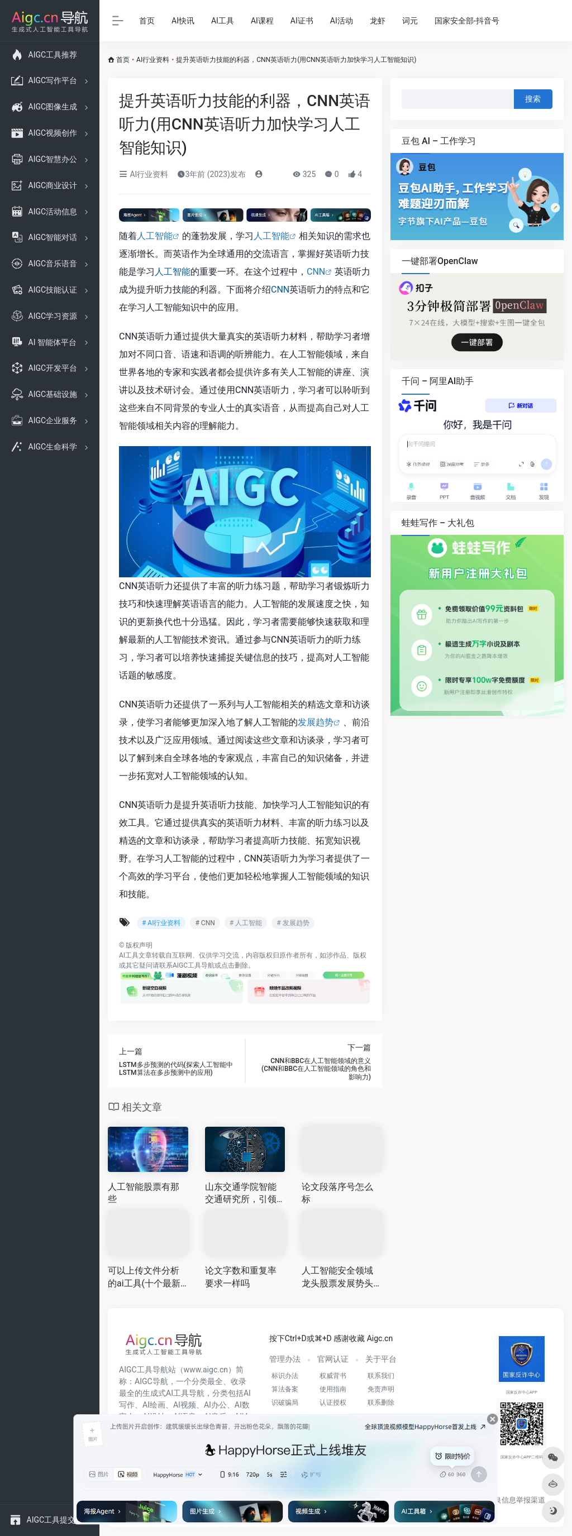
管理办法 (285, 1359)
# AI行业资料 (161, 923)
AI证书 (301, 20)
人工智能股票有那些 (143, 1193)
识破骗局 (284, 1402)
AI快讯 (182, 20)
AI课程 (262, 20)
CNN (316, 271)
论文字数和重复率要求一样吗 (241, 1277)
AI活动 (341, 20)
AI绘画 (153, 1404)
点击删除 (234, 965)
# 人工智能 (246, 923)
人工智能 (155, 236)
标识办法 (284, 1376)
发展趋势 (315, 722)
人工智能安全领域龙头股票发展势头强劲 (337, 1277)
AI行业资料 (152, 60)
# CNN (204, 923)
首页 (147, 20)
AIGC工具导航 (193, 965)
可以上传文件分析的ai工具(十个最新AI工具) (147, 1277)
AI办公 (215, 1404)
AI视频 (184, 1404)
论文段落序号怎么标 (337, 1193)
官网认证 (333, 1359)
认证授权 (333, 1402)
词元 (410, 20)
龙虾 (377, 20)
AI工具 (222, 20)
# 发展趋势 (293, 923)
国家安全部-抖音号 (467, 20)
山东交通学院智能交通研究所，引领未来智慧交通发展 (241, 1194)
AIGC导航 (151, 1381)
